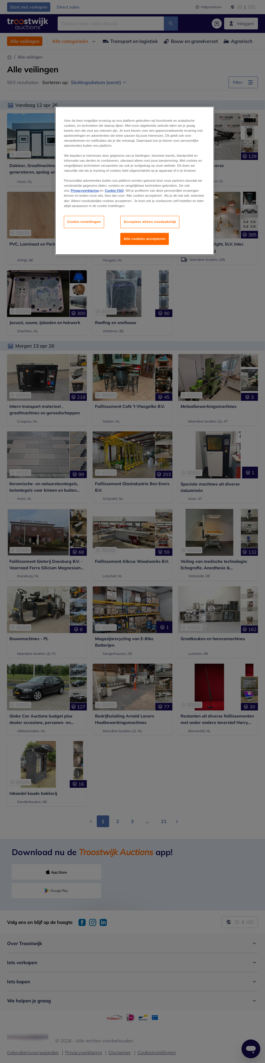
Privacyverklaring (85, 190)
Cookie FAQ (114, 190)
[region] (134, 180)
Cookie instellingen (84, 221)
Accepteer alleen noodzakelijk (150, 221)
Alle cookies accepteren (145, 239)
